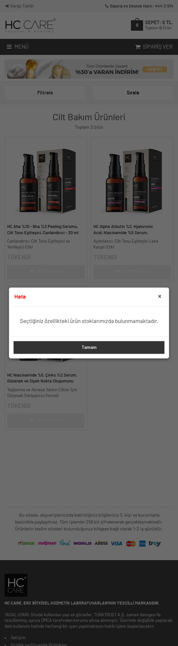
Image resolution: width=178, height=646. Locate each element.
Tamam (89, 347)
